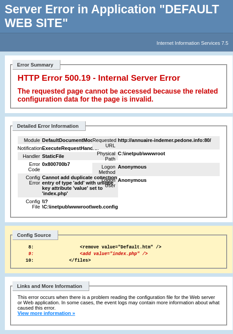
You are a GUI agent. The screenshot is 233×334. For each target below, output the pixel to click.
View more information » (46, 317)
